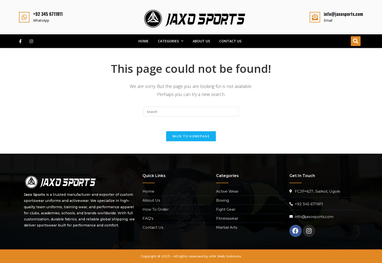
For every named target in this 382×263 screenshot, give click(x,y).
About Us (201, 41)
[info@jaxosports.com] (315, 17)
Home (143, 41)
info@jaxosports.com (343, 14)
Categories (170, 41)
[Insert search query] (191, 111)
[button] (356, 41)
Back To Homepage (191, 136)
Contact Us (230, 41)
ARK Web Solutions (225, 256)
